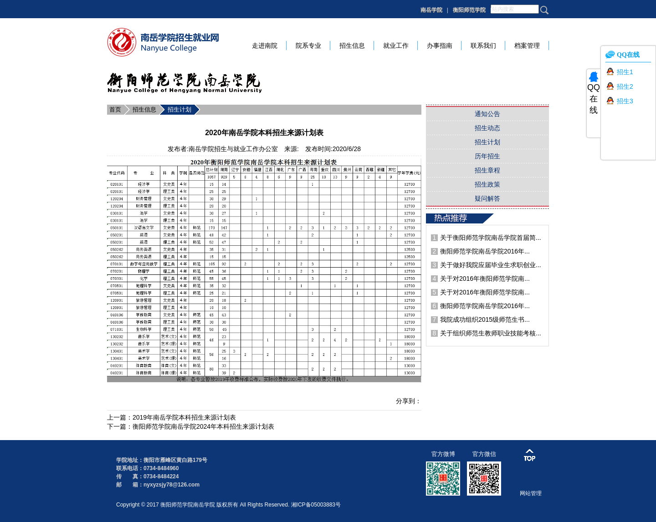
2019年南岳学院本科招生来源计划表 (184, 417)
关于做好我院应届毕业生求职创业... (490, 265)
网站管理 (531, 493)
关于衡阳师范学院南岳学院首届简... (490, 237)
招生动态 (487, 128)
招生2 (625, 86)
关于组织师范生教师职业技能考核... (490, 333)
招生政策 (487, 184)
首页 (115, 109)
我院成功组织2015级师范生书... (485, 319)
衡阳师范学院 (469, 10)
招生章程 (487, 170)
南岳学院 (431, 10)
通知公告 (487, 113)
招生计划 (179, 109)
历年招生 (487, 156)
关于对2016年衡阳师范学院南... (485, 278)
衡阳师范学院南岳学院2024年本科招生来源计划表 (203, 426)
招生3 (625, 101)
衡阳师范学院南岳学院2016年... (485, 251)
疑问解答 (487, 198)
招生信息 (144, 109)
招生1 (625, 72)
